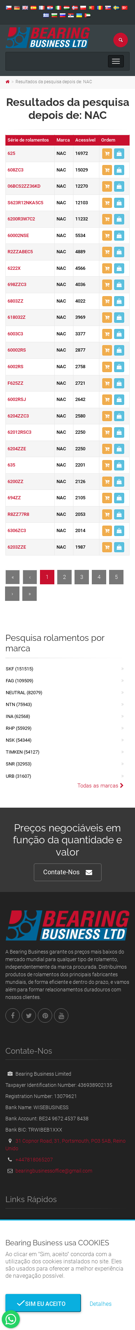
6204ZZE (17, 448)
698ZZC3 (17, 284)
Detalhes (101, 1303)
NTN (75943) (19, 704)
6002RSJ (17, 399)
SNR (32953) (19, 764)
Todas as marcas (100, 785)
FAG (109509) (19, 680)
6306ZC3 (17, 530)
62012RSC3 (19, 432)
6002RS (15, 366)
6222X (14, 268)
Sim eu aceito (43, 1303)
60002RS (17, 350)
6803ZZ (15, 301)
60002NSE (18, 235)
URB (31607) (18, 776)
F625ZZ (15, 383)
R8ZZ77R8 (18, 514)
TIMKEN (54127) (23, 752)
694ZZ (14, 497)
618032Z (17, 317)
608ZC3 (15, 170)
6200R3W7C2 (21, 219)
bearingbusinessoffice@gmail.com (53, 1171)
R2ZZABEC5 (20, 251)
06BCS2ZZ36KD (24, 186)
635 (11, 465)
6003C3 (15, 333)
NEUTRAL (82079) (24, 692)
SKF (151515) (19, 668)
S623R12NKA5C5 (25, 202)
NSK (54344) (19, 740)
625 (11, 153)
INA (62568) (18, 716)
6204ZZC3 (18, 416)
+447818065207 (34, 1159)
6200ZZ (15, 481)
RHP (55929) (19, 728)
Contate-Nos (67, 872)
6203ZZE (17, 547)
